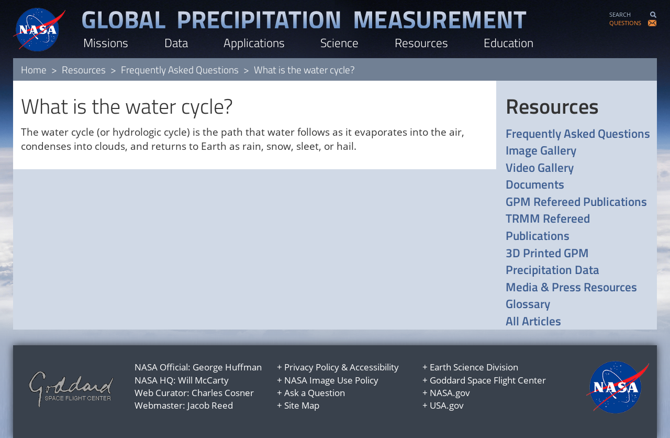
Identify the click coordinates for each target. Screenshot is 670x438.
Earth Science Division (474, 367)
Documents (535, 184)
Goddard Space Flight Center (488, 380)
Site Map (301, 405)
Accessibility (374, 367)
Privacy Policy (311, 367)
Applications (254, 43)
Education (508, 43)
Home (34, 69)
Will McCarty (203, 380)
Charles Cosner (223, 393)
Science (339, 43)
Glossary (528, 304)
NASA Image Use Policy (331, 380)
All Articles (533, 321)
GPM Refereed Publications (576, 202)
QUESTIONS (625, 23)
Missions (105, 43)
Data (176, 43)
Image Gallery (541, 150)
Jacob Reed (210, 405)
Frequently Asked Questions (180, 69)
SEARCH (620, 14)
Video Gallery (540, 168)
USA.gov (447, 405)
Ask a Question (314, 393)
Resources (421, 43)
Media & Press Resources (571, 287)
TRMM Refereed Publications (548, 227)
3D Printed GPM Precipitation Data (552, 262)
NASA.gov (450, 393)
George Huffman (227, 367)
